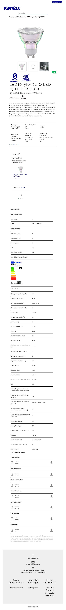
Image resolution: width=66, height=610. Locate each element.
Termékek (12, 17)
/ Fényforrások (20, 17)
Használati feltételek (49, 589)
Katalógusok (33, 588)
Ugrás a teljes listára (14, 144)
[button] (18, 198)
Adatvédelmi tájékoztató (49, 594)
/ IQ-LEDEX (41, 17)
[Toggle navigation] (61, 8)
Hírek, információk (16, 588)
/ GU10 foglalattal (31, 17)
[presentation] (19, 194)
